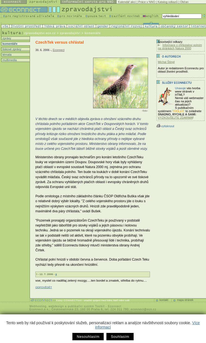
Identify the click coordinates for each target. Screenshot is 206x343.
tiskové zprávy (11, 49)
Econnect (58, 50)
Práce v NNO (146, 2)
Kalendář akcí (127, 2)
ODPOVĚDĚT (43, 287)
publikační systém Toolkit (86, 306)
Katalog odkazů (167, 2)
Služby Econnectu (177, 82)
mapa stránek (185, 300)
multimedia (9, 60)
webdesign (56, 306)
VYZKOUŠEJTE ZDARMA (175, 117)
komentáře (9, 43)
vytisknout (165, 126)
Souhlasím (120, 337)
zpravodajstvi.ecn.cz (40, 33)
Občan (184, 2)
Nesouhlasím (88, 337)
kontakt (163, 300)
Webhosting (38, 306)
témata (6, 54)
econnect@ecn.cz (143, 309)
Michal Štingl (166, 62)
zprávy (6, 38)
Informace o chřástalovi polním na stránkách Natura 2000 (180, 46)
